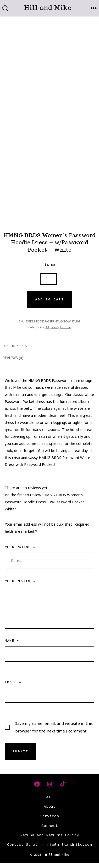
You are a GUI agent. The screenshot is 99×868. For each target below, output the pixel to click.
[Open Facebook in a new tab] (37, 784)
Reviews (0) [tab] (12, 357)
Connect (49, 825)
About (50, 806)
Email (13, 682)
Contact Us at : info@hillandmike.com (49, 844)
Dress (55, 327)
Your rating (20, 546)
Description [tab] (15, 345)
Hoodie (65, 327)
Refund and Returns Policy (49, 835)
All (47, 327)
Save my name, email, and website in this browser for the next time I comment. (54, 727)
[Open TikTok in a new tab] (62, 784)
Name (12, 640)
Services (49, 815)
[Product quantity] (48, 279)
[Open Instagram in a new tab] (49, 784)
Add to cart (49, 299)
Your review (20, 581)
